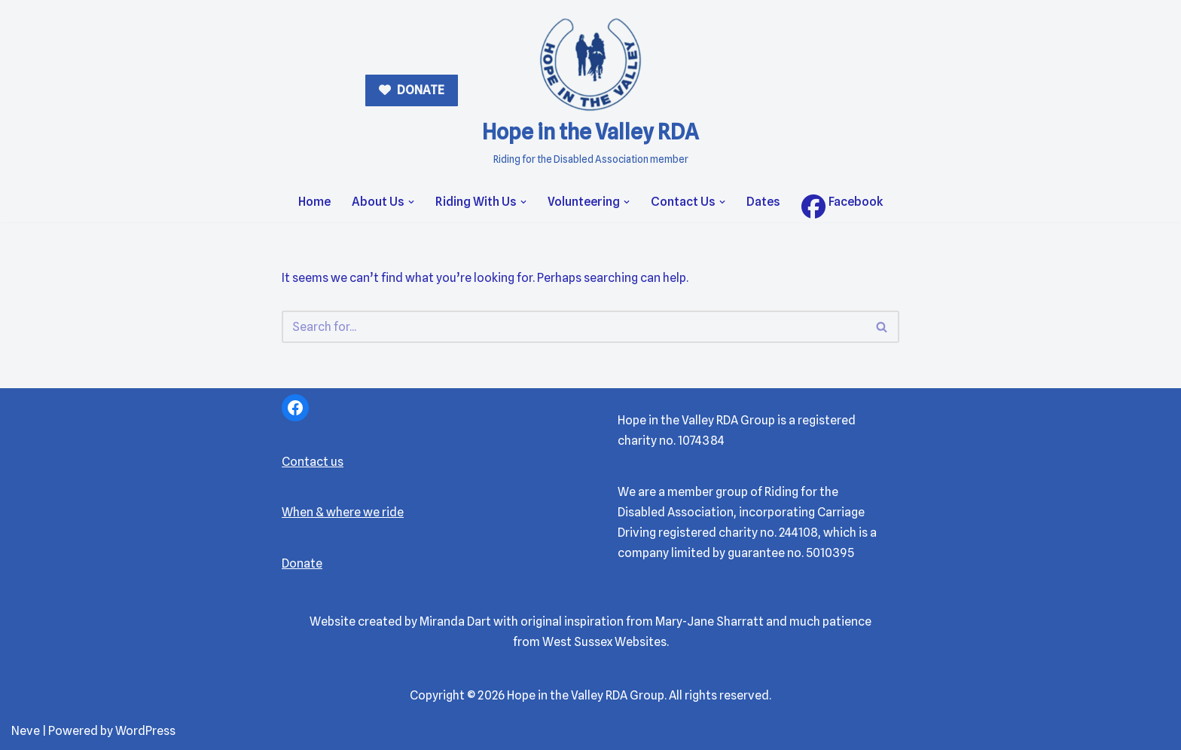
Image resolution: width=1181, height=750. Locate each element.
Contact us (312, 462)
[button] (411, 202)
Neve (25, 731)
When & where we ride (343, 512)
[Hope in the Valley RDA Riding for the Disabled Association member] (590, 91)
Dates (763, 201)
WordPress (145, 731)
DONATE (419, 90)
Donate (302, 563)
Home (314, 201)
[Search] (573, 327)
